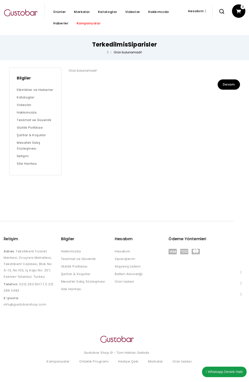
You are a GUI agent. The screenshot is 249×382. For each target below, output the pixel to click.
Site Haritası (27, 163)
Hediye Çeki (128, 361)
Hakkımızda (158, 12)
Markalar (82, 12)
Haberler (61, 23)
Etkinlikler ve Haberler (35, 89)
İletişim (23, 156)
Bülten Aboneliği (129, 274)
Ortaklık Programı (94, 361)
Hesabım (122, 251)
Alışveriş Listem (128, 266)
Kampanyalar (89, 23)
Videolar (132, 12)
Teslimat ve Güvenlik (34, 120)
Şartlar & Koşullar (31, 135)
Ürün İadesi (124, 281)
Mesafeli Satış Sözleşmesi (28, 145)
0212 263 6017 (30, 284)
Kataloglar (107, 12)
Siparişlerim (125, 259)
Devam (229, 84)
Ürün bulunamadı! (128, 52)
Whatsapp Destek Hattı (224, 372)
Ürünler (59, 12)
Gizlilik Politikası (30, 127)
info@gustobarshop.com (25, 304)
